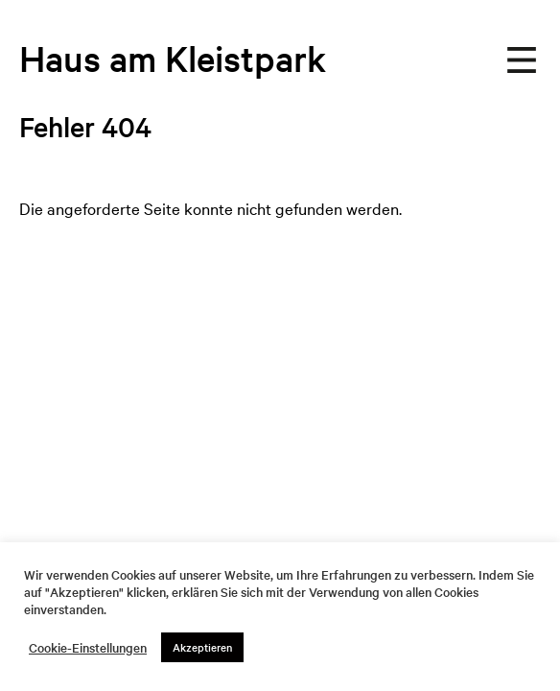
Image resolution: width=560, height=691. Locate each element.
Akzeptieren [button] (202, 647)
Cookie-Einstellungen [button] (88, 647)
